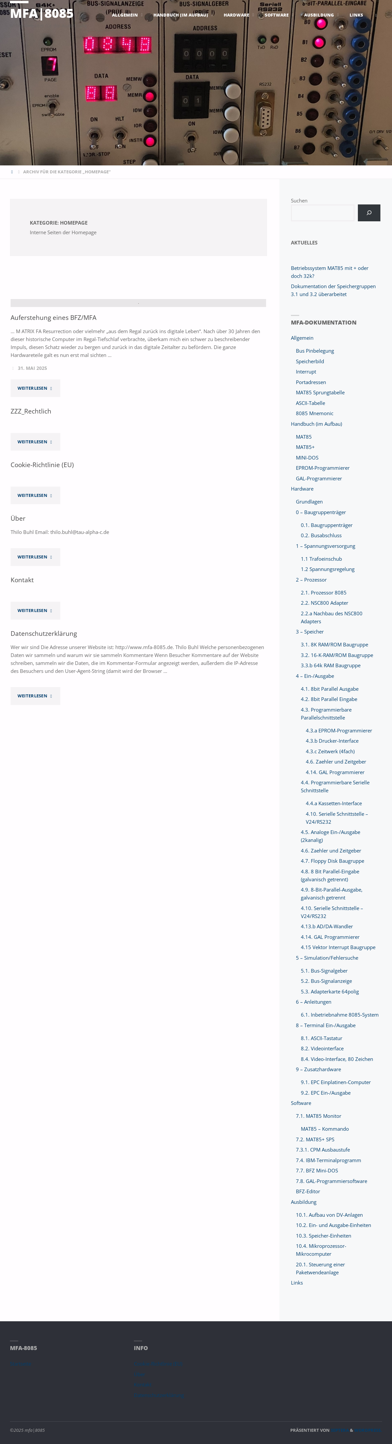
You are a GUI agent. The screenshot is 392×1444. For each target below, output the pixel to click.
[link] (376, 15)
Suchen (299, 200)
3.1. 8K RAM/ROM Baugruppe (334, 644)
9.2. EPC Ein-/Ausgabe (326, 1092)
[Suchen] (369, 212)
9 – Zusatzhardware (318, 1069)
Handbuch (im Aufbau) (316, 423)
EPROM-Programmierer (323, 467)
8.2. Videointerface (322, 1048)
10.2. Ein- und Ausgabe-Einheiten (333, 1225)
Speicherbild (310, 361)
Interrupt (306, 371)
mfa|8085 (42, 13)
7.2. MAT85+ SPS (315, 1139)
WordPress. (368, 1430)
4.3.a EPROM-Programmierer (339, 730)
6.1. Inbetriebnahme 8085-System (340, 1014)
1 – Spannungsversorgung (325, 546)
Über (18, 609)
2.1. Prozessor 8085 (324, 592)
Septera (339, 1430)
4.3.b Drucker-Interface (332, 740)
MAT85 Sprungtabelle (320, 392)
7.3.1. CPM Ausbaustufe (323, 1149)
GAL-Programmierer (319, 478)
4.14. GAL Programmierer (335, 772)
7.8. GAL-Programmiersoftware (331, 1181)
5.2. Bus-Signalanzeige (326, 981)
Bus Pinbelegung (315, 350)
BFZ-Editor (308, 1191)
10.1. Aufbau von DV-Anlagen (329, 1214)
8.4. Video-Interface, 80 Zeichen (337, 1059)
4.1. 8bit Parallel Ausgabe (330, 688)
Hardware (302, 488)
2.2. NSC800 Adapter (324, 602)
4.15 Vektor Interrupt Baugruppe (338, 947)
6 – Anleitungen (313, 1001)
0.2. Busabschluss (321, 535)
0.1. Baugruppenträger (327, 525)
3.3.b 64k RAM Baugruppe (331, 665)
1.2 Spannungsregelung (328, 569)
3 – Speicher (310, 631)
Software (301, 1103)
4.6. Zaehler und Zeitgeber (336, 761)
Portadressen (311, 382)
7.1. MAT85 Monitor (318, 1116)
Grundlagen (309, 501)
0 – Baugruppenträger (321, 512)
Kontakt (22, 671)
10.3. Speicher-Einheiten (323, 1235)
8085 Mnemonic (314, 413)
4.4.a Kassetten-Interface (334, 803)
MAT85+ (305, 447)
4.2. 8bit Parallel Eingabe (329, 699)
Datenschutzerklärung (44, 725)
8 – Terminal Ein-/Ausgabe (326, 1025)
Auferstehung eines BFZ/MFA (53, 409)
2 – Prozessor (311, 579)
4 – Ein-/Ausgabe (315, 676)
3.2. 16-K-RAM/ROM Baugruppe (337, 655)
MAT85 (304, 436)
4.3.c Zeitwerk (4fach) (330, 751)
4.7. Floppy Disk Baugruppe (332, 860)
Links (297, 1282)
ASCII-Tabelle (310, 403)
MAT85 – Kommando (325, 1128)
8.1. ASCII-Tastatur (321, 1038)
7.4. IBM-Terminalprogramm (328, 1160)
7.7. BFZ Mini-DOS (317, 1170)
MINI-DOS (307, 457)
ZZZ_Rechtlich (31, 502)
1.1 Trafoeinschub (321, 558)
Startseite (20, 1363)
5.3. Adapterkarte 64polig (330, 991)
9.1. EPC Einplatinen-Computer (336, 1082)
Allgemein (302, 337)
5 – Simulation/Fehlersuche (327, 957)
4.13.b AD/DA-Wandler (327, 926)
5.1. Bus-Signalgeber (324, 970)
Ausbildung (303, 1202)
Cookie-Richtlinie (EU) (42, 556)
